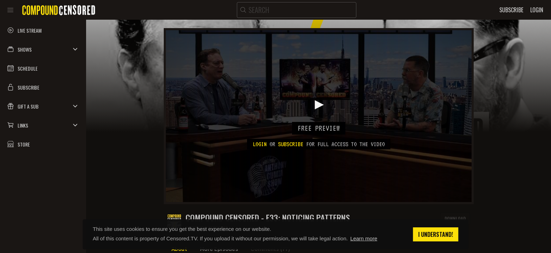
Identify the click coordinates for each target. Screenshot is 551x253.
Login (260, 144)
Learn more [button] (363, 238)
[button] (43, 49)
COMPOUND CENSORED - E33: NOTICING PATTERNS (268, 218)
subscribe (290, 144)
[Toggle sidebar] (10, 9)
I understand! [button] (435, 234)
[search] (296, 10)
